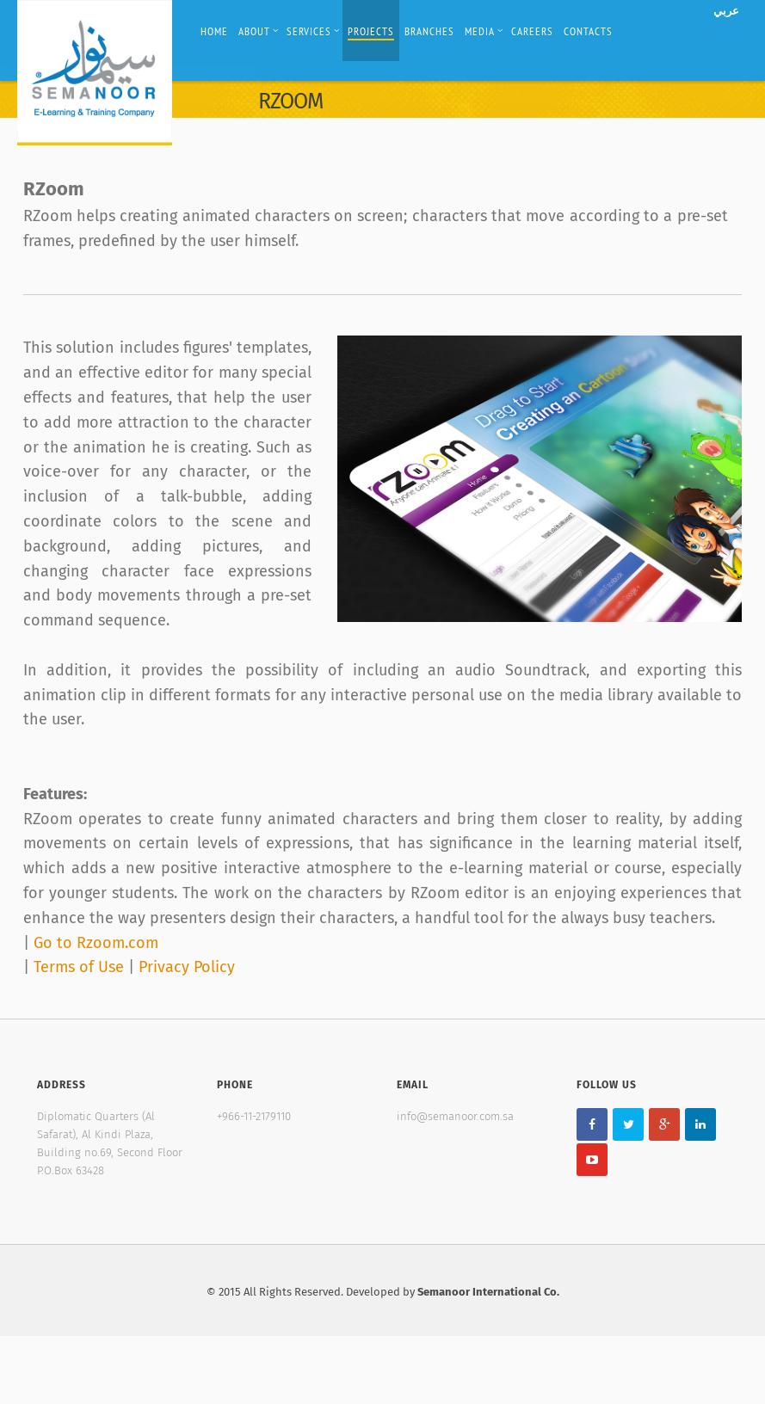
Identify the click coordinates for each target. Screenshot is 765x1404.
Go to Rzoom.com (96, 942)
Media (484, 31)
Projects (371, 31)
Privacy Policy (187, 967)
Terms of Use (81, 967)
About (258, 31)
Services (313, 31)
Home (214, 31)
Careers (532, 31)
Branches (429, 31)
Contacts (588, 31)
